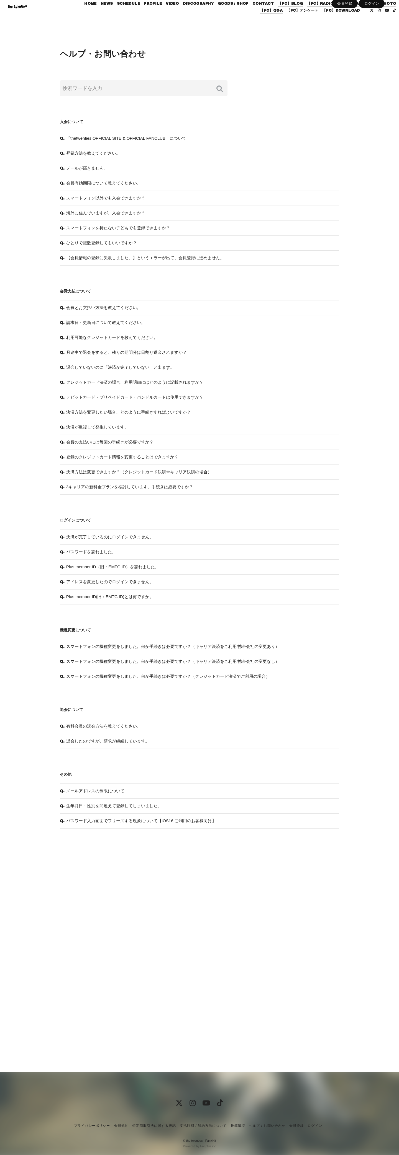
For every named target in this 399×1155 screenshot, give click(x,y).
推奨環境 (238, 1126)
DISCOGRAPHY (218, 16)
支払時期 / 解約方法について (203, 1126)
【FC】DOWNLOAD (329, 23)
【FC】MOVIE (371, 16)
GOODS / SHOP (253, 16)
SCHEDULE (148, 16)
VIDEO (192, 16)
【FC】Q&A (259, 23)
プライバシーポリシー (92, 1126)
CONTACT (284, 16)
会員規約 (121, 1126)
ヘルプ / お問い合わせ (267, 1126)
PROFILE (173, 16)
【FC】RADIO (340, 16)
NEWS (127, 16)
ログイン (371, 32)
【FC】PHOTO (230, 23)
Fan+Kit (210, 1140)
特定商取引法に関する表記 (154, 1126)
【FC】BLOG (310, 16)
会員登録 (344, 32)
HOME (111, 16)
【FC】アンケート (290, 23)
